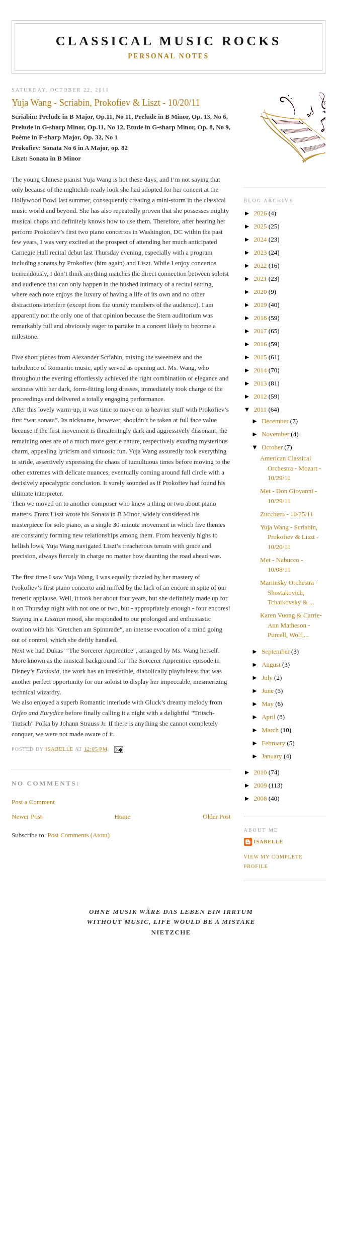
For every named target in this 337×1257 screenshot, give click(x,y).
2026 (261, 213)
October (273, 447)
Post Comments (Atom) (79, 835)
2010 (261, 772)
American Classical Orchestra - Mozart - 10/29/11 (290, 468)
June (268, 690)
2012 (261, 396)
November (276, 434)
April (269, 717)
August (272, 664)
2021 (261, 278)
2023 (261, 252)
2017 (261, 331)
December (276, 421)
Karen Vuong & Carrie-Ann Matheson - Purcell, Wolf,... (291, 625)
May (268, 704)
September (276, 651)
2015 (261, 357)
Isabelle (269, 841)
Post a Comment (33, 802)
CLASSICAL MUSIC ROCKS (169, 41)
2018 (261, 318)
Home (122, 816)
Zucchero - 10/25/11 (286, 514)
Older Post (216, 816)
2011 (261, 409)
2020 (261, 291)
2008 (261, 798)
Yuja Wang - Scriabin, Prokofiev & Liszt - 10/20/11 (289, 537)
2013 (261, 383)
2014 (261, 370)
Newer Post (27, 816)
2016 (261, 344)
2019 (261, 304)
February (274, 743)
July (268, 677)
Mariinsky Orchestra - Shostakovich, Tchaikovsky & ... (289, 592)
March (271, 730)
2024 (261, 239)
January (273, 756)
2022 (261, 265)
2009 (261, 785)
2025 (261, 226)
